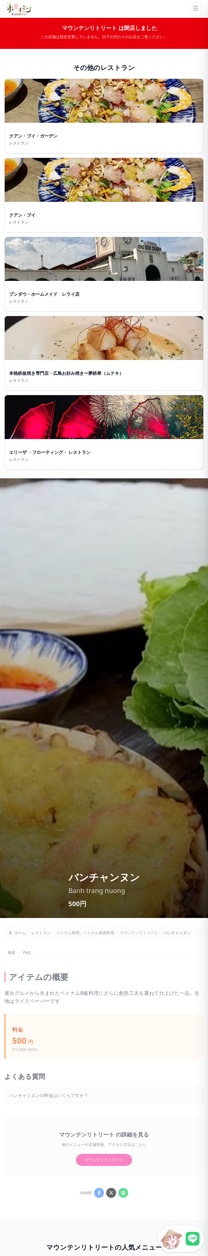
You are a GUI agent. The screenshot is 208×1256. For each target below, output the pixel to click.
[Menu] (195, 8)
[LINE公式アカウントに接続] (181, 1239)
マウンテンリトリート (139, 932)
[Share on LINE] (123, 1193)
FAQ (27, 952)
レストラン (41, 932)
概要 (11, 952)
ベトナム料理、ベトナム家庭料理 (85, 932)
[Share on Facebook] (99, 1193)
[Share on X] (111, 1193)
